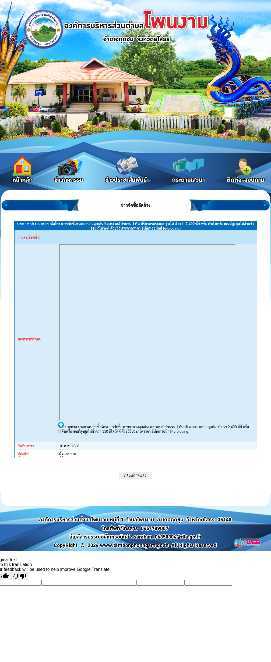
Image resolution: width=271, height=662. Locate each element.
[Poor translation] (19, 576)
